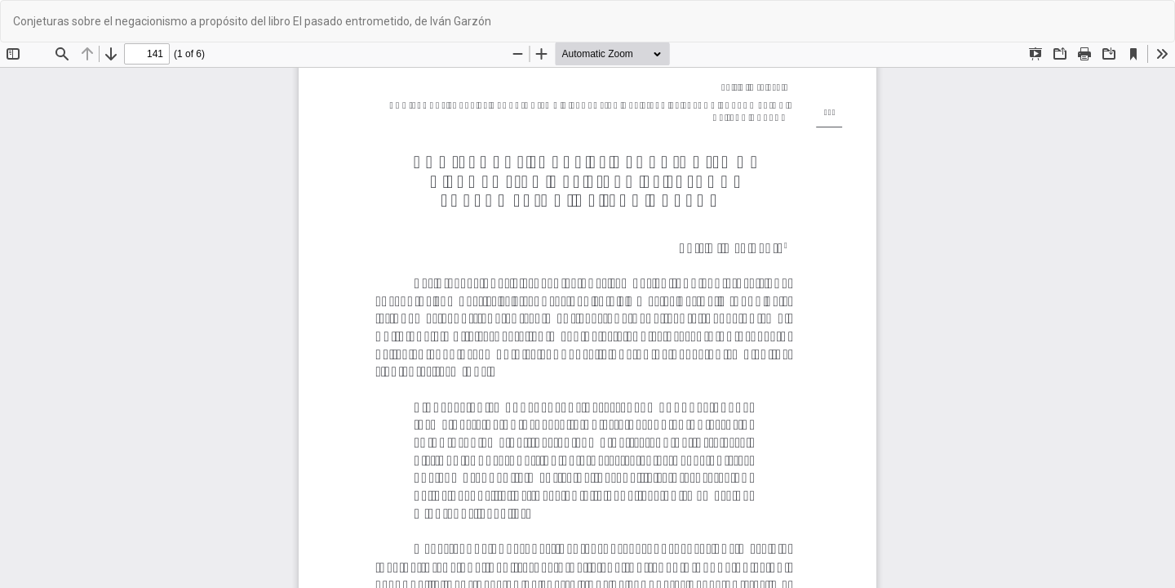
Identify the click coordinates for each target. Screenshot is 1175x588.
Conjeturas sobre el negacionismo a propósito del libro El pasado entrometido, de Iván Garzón (252, 21)
